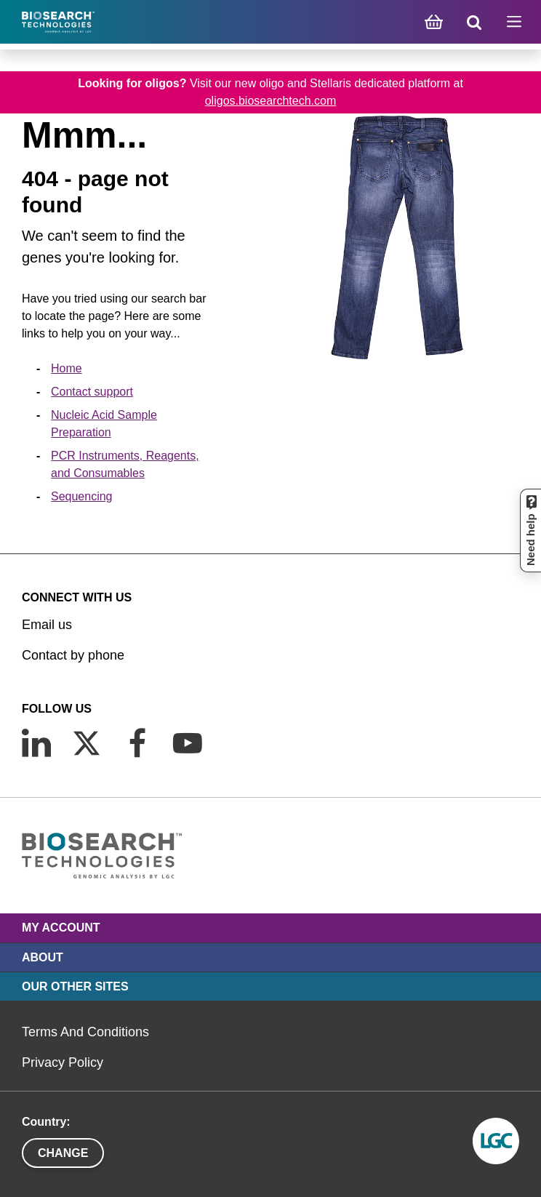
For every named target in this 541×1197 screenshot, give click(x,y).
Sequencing (82, 496)
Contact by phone (73, 655)
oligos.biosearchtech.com (271, 101)
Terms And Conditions (85, 1032)
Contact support (92, 391)
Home (66, 368)
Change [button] (63, 1153)
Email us (47, 624)
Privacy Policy (62, 1062)
